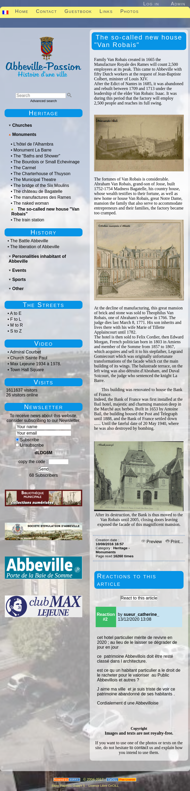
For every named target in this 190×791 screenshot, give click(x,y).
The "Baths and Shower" (36, 156)
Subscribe (27, 440)
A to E (15, 313)
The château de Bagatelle (37, 191)
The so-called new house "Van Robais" (45, 211)
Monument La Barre (32, 150)
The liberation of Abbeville (34, 246)
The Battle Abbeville (29, 241)
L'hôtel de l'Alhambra (33, 144)
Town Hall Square (27, 369)
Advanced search (43, 101)
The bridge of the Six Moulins (41, 185)
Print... (174, 541)
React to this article (139, 598)
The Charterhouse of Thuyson (41, 173)
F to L (15, 319)
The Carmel (24, 167)
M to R (16, 325)
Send (43, 469)
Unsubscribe (30, 445)
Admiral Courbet (25, 352)
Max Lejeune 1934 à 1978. (35, 364)
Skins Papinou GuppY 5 (69, 785)
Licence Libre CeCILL (103, 785)
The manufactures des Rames (42, 197)
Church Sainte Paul (28, 358)
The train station (28, 220)
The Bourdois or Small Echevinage (46, 162)
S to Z (16, 331)
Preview (152, 541)
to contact (139, 747)
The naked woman (31, 203)
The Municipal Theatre (34, 179)
